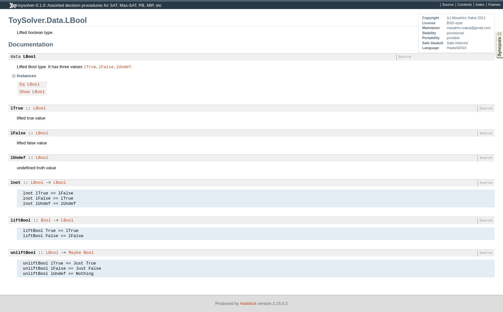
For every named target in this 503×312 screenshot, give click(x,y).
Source (448, 5)
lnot (16, 183)
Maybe (75, 253)
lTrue (90, 66)
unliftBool (23, 253)
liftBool (21, 221)
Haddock (248, 303)
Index (480, 5)
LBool (29, 57)
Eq (22, 85)
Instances (26, 75)
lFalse (106, 66)
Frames (494, 5)
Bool (46, 221)
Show (25, 92)
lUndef (123, 66)
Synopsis (494, 31)
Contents (464, 5)
